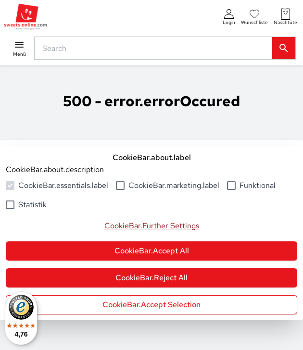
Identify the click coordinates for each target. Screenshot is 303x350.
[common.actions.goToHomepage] (25, 17)
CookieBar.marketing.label (173, 185)
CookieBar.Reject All (151, 278)
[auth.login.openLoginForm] (229, 17)
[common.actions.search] (155, 48)
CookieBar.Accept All (151, 251)
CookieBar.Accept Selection (151, 305)
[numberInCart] (285, 17)
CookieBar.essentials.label (63, 185)
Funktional (258, 185)
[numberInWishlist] (254, 17)
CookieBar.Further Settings (151, 226)
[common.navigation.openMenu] (19, 48)
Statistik (32, 205)
